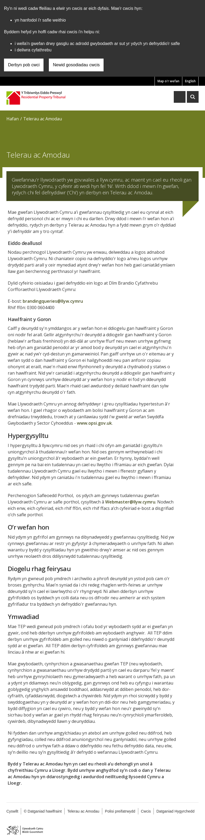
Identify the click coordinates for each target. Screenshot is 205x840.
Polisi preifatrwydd (120, 811)
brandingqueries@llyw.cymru (53, 301)
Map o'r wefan (168, 81)
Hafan (12, 119)
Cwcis (146, 811)
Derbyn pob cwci (24, 65)
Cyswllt (12, 811)
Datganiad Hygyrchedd (175, 811)
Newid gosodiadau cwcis (76, 65)
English (190, 81)
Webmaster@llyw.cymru (130, 502)
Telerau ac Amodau (42, 119)
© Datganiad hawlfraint (43, 811)
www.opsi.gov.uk (94, 423)
